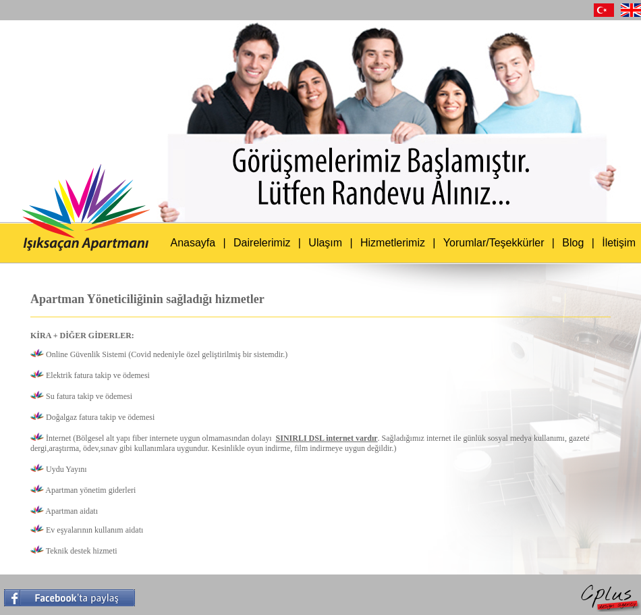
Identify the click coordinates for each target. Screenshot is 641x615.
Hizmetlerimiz (392, 242)
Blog (573, 242)
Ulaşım (325, 242)
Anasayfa (192, 242)
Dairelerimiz (261, 242)
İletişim (619, 242)
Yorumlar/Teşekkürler (494, 242)
